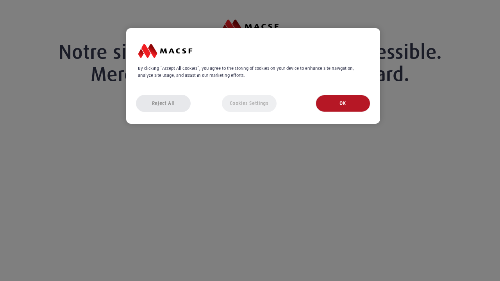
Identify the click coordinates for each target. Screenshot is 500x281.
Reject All (163, 103)
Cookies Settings (249, 103)
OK (342, 103)
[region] (253, 76)
